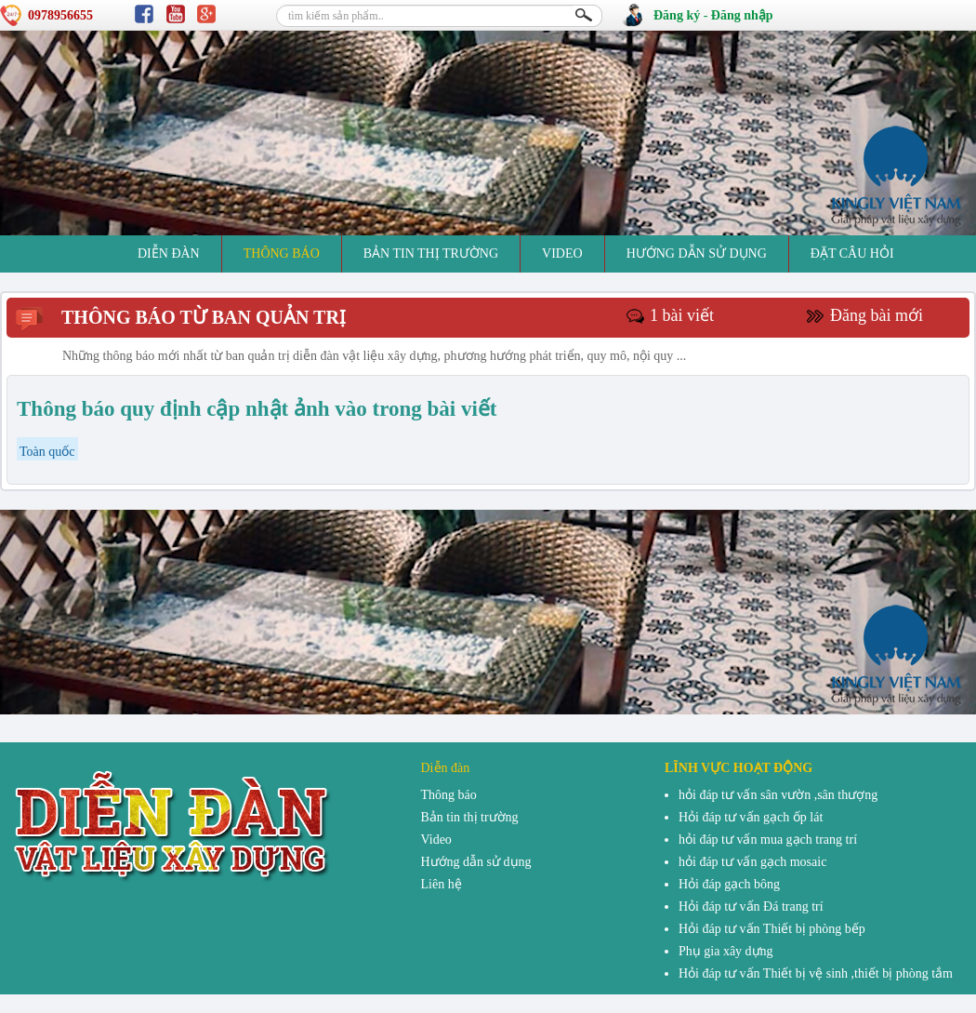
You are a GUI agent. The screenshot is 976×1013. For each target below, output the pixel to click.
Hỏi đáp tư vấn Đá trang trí (751, 906)
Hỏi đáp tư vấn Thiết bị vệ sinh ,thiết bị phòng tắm (816, 973)
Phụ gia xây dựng (726, 951)
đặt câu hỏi (852, 253)
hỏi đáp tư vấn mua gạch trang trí (768, 839)
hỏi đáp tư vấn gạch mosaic (752, 862)
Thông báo (282, 253)
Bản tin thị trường (430, 253)
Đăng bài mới (876, 315)
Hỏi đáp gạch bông (729, 884)
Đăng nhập (742, 15)
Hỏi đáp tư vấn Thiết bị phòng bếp (772, 929)
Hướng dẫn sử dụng (696, 253)
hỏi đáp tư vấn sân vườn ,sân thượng (778, 795)
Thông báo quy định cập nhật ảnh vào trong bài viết (256, 408)
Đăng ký (676, 15)
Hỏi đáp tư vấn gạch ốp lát (751, 817)
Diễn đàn (169, 253)
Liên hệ (441, 884)
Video (562, 253)
